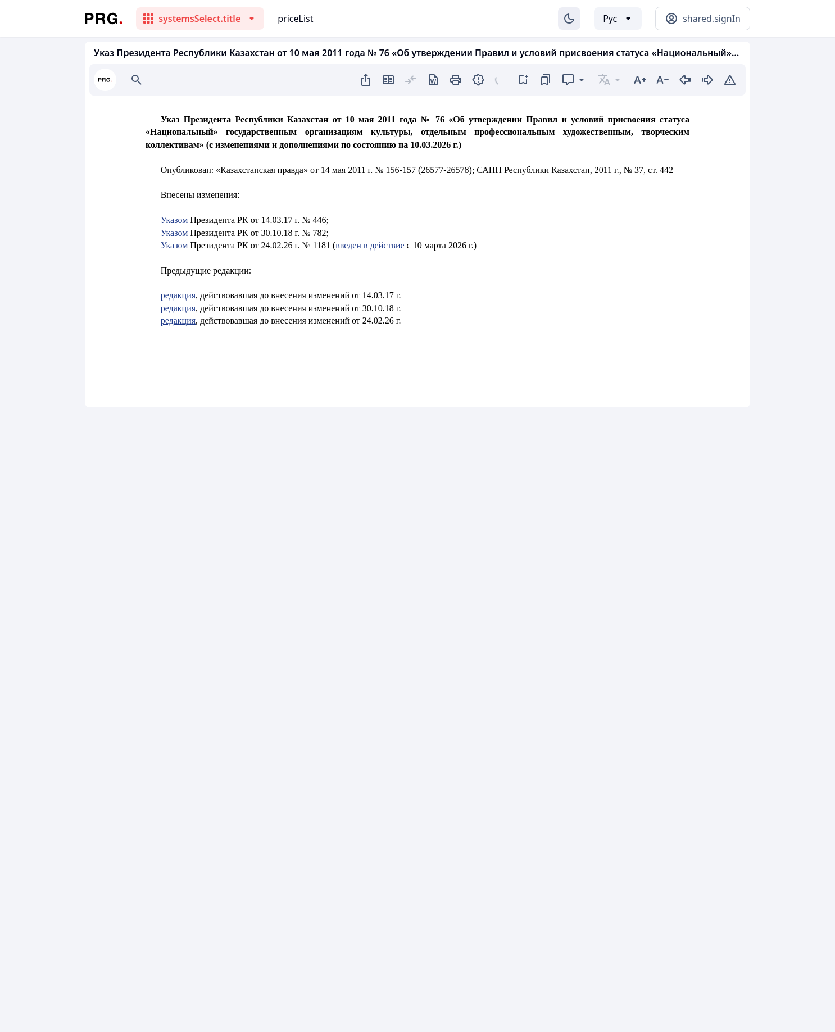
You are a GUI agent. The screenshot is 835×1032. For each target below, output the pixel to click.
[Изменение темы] (569, 18)
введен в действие (369, 245)
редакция (178, 295)
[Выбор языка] (618, 18)
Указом (174, 220)
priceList (295, 18)
